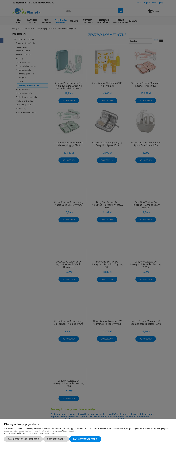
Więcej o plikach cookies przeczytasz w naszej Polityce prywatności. (29, 433)
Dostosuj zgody (56, 439)
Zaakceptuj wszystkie (85, 439)
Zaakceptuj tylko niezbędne (23, 439)
